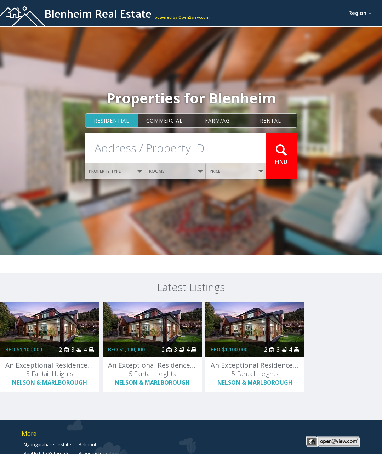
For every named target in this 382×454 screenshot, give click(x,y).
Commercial (164, 120)
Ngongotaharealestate (47, 444)
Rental (270, 120)
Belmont (87, 444)
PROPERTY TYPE (116, 171)
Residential (111, 120)
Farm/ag (217, 120)
